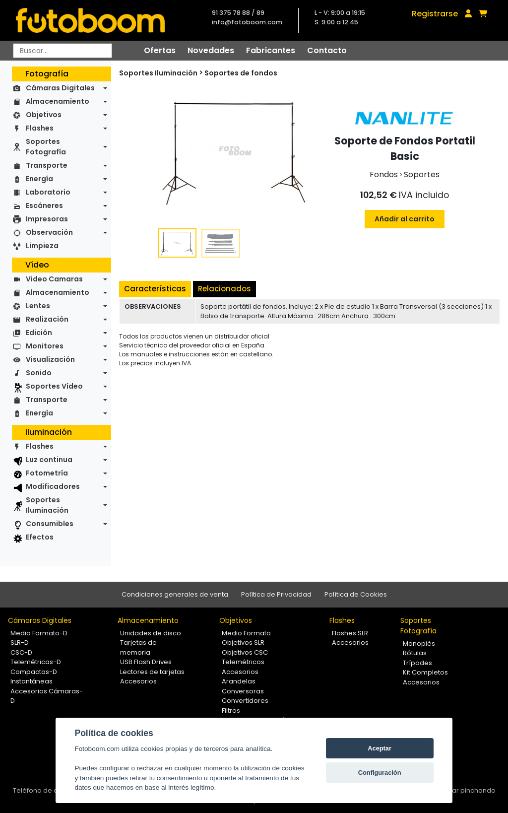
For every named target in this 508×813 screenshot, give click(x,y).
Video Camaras (54, 279)
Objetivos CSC (245, 652)
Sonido (39, 373)
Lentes (38, 306)
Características (155, 288)
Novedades (211, 50)
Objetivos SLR (243, 642)
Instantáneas (31, 681)
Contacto (327, 50)
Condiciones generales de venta (175, 594)
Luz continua (49, 460)
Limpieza (42, 246)
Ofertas (160, 50)
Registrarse (435, 13)
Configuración (379, 772)
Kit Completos (425, 672)
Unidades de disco (150, 633)
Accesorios (138, 681)
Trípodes (417, 663)
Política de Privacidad (276, 594)
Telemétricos (243, 662)
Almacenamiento (57, 101)
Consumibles (49, 524)
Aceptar (379, 748)
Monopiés (419, 643)
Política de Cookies (355, 594)
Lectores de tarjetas (152, 672)
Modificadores (53, 486)
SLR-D (19, 642)
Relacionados (224, 288)
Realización (47, 319)
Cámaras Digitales (60, 88)
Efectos (40, 537)
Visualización (50, 359)
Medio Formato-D (38, 633)
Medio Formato (246, 633)
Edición (39, 333)
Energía (39, 179)
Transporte (46, 165)
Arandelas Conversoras (243, 686)
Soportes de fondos (240, 73)
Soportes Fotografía (46, 146)
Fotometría (47, 473)
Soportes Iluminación (47, 505)
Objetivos (44, 115)
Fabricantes (270, 50)
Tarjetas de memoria (138, 647)
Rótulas (415, 653)
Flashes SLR (350, 633)
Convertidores (245, 700)
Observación (49, 232)
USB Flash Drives (146, 662)
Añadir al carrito (405, 219)
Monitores (45, 346)
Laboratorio (48, 192)
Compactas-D (33, 672)
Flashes (40, 128)
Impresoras (47, 219)
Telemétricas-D (35, 662)
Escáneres (44, 205)
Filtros (231, 710)
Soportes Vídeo (54, 386)
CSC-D (21, 652)
